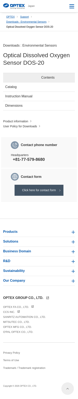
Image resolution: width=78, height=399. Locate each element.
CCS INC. (11, 314)
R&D (39, 264)
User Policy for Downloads (22, 127)
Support (24, 16)
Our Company (39, 283)
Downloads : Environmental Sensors (26, 21)
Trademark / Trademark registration (24, 370)
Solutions (39, 244)
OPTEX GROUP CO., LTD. (26, 300)
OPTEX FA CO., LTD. (18, 309)
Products (39, 234)
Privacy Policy (11, 355)
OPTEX (10, 16)
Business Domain (39, 254)
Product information (17, 122)
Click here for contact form (39, 192)
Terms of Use (11, 363)
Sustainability (39, 273)
